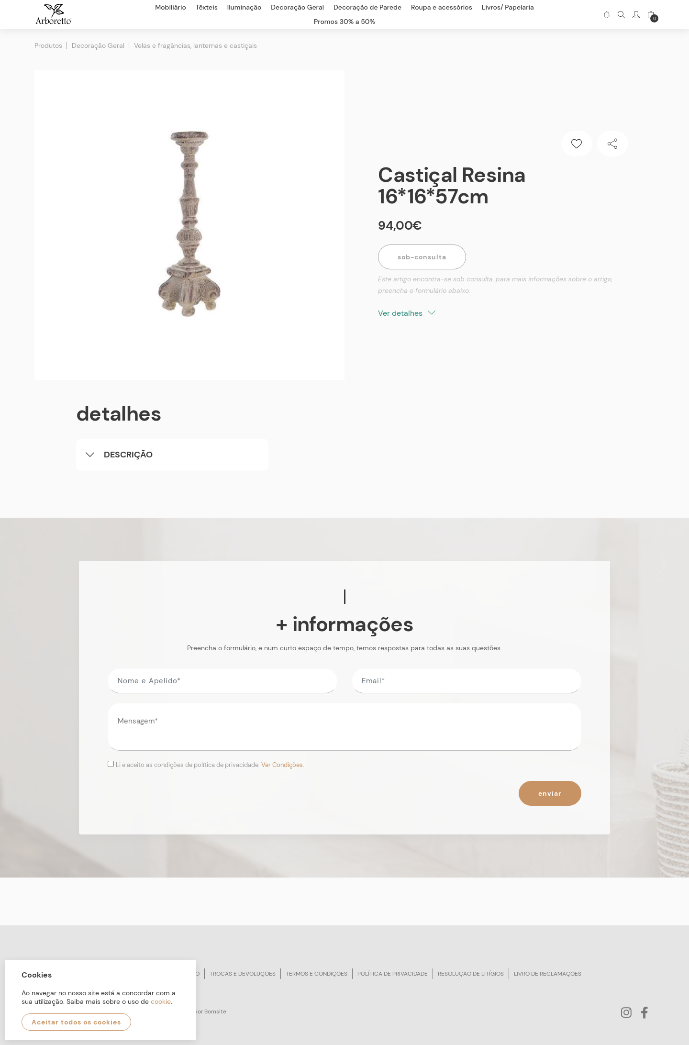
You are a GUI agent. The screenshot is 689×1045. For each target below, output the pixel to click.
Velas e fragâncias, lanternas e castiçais (195, 45)
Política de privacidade (392, 974)
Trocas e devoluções (243, 974)
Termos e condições (316, 974)
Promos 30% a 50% (344, 21)
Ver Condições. (282, 765)
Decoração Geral (98, 45)
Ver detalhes (406, 313)
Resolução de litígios (471, 974)
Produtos (48, 45)
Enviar (550, 793)
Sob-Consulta (422, 257)
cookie (161, 1001)
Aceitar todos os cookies (76, 1022)
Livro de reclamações (547, 974)
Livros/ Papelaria (508, 7)
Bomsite (215, 1011)
